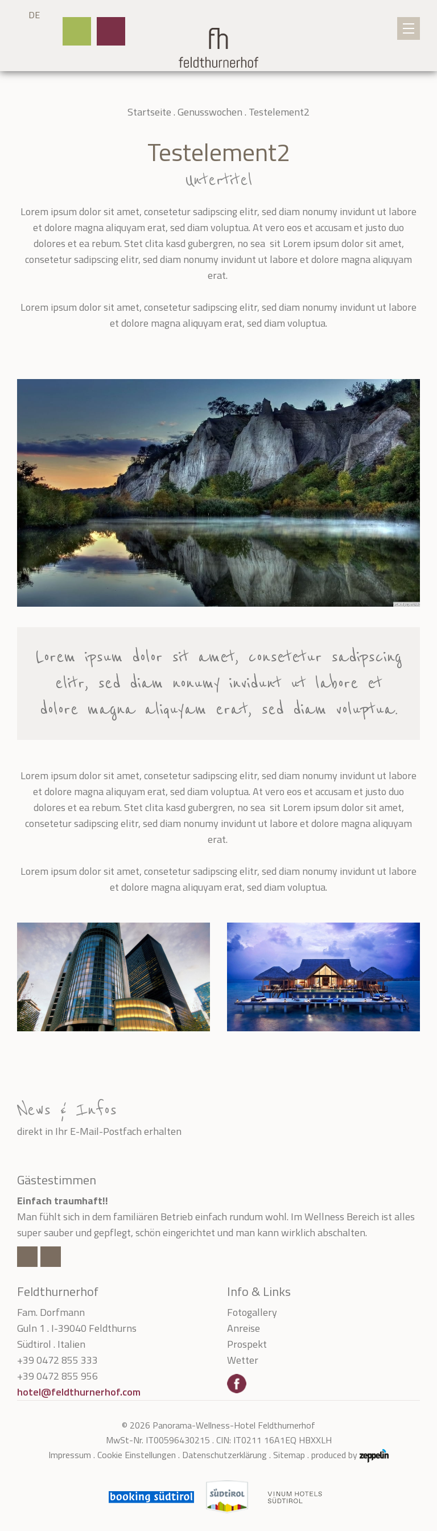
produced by (350, 1455)
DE (34, 15)
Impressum (69, 1455)
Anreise (243, 1328)
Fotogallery (252, 1312)
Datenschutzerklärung (224, 1455)
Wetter (242, 1360)
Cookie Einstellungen (136, 1455)
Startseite (149, 112)
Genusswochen (210, 112)
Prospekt (247, 1344)
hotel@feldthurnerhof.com (79, 1392)
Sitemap (289, 1455)
